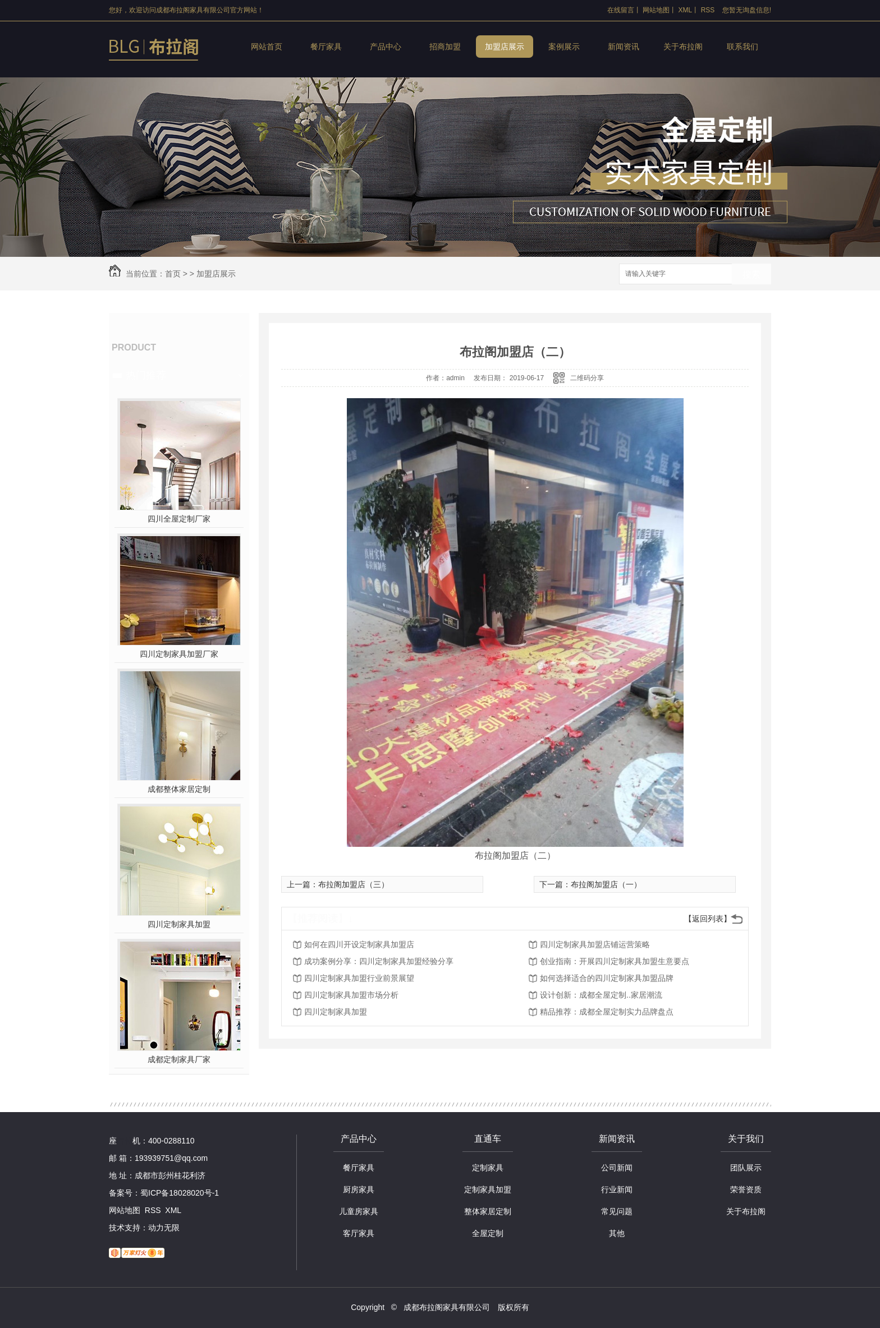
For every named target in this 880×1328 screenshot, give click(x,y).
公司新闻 (616, 1167)
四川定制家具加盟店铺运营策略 (595, 944)
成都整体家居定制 (179, 789)
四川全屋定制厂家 (179, 518)
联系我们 (742, 46)
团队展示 (746, 1167)
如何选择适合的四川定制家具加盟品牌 (606, 978)
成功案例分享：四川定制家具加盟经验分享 (378, 961)
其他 (617, 1233)
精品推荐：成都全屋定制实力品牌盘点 (606, 1011)
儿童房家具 (358, 1211)
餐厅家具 (326, 46)
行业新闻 (616, 1189)
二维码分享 (587, 378)
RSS (708, 10)
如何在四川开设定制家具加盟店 (359, 944)
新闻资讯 (623, 46)
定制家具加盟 (487, 1189)
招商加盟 (445, 46)
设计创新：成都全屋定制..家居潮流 (601, 994)
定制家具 (487, 1167)
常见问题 (616, 1211)
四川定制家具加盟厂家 (179, 653)
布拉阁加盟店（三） (353, 884)
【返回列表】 (707, 918)
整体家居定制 (487, 1211)
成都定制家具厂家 (179, 1059)
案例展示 (564, 46)
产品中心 (385, 46)
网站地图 (656, 10)
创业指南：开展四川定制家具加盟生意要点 (614, 961)
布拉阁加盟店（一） (606, 884)
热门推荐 (146, 375)
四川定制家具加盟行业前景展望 (359, 978)
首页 (173, 273)
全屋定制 (487, 1233)
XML (686, 10)
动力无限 (164, 1227)
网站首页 (266, 46)
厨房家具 (358, 1189)
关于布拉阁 (683, 46)
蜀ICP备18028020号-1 (179, 1192)
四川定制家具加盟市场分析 (351, 994)
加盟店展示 (504, 46)
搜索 (751, 274)
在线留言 (620, 10)
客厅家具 (358, 1233)
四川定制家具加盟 (179, 924)
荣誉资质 (746, 1189)
